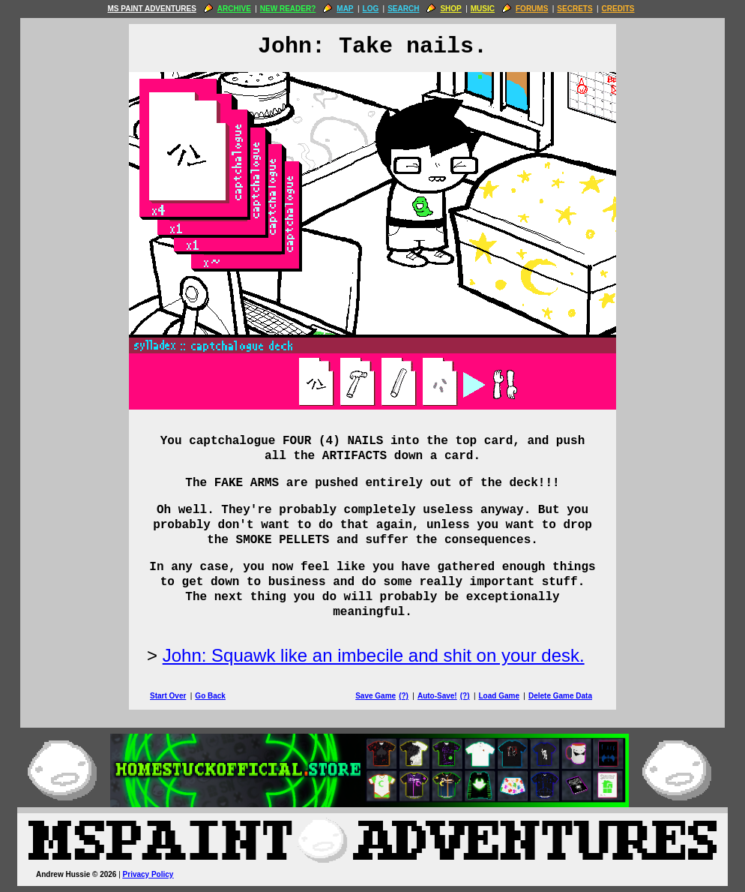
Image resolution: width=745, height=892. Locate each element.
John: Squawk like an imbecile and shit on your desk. (374, 655)
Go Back (210, 696)
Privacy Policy (148, 874)
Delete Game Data (560, 696)
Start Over (168, 696)
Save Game (375, 696)
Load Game (498, 696)
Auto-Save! (437, 696)
